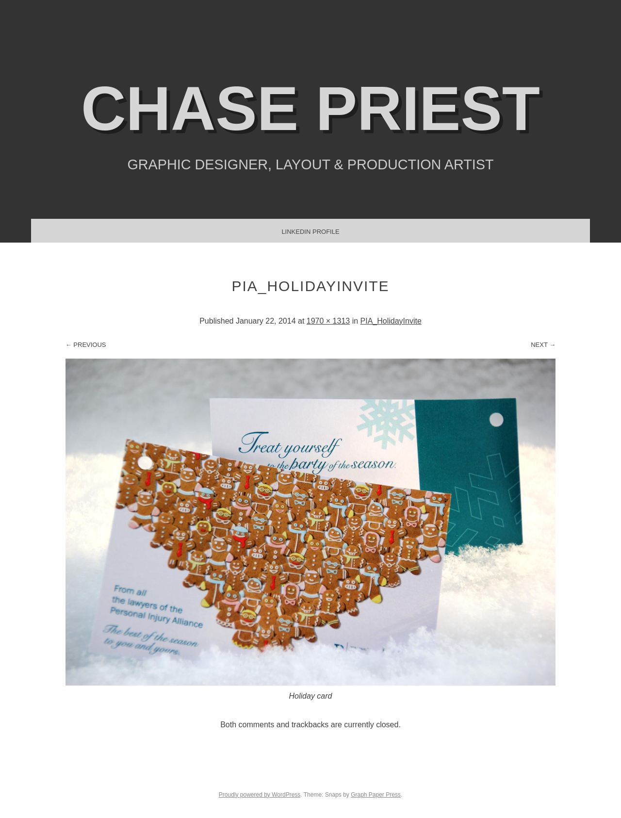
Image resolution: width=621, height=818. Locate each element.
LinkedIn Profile (310, 231)
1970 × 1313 (328, 321)
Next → (543, 344)
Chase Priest (310, 108)
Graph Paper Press (376, 794)
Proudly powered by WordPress (260, 794)
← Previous (85, 344)
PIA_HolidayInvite (391, 321)
